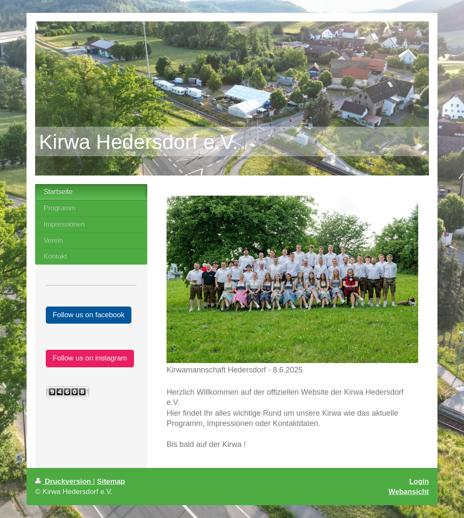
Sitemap (111, 481)
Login (419, 481)
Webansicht (409, 492)
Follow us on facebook (89, 315)
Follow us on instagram (90, 358)
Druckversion (64, 481)
